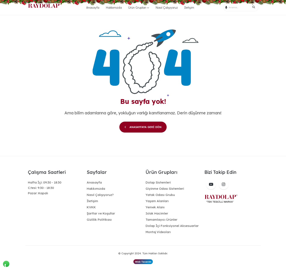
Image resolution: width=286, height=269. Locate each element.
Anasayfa (92, 7)
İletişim (189, 7)
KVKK (91, 207)
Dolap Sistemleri (158, 182)
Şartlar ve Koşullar (101, 213)
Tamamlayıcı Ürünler (161, 220)
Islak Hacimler (157, 213)
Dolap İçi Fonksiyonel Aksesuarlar (172, 226)
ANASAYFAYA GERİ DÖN (143, 127)
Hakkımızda (114, 7)
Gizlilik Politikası (99, 220)
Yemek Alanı (155, 207)
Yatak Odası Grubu (160, 195)
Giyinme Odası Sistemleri (165, 189)
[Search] (255, 7)
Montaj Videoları (158, 232)
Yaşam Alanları (157, 201)
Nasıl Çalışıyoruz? (100, 195)
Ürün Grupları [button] (137, 7)
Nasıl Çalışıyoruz (166, 7)
